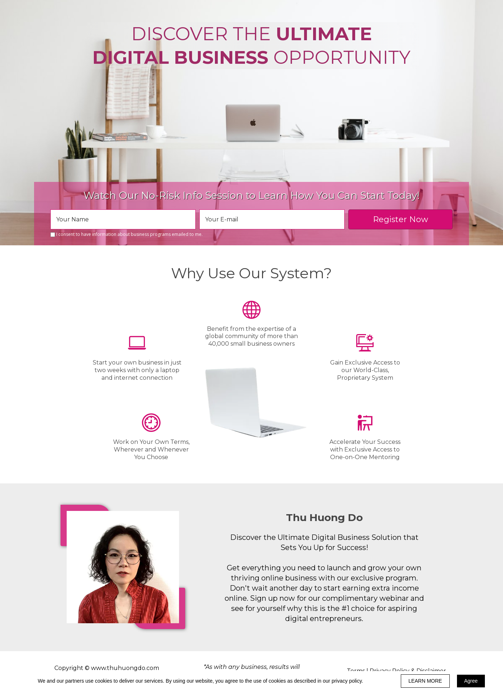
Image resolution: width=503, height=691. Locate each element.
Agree (471, 681)
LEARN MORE (425, 681)
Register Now (400, 219)
